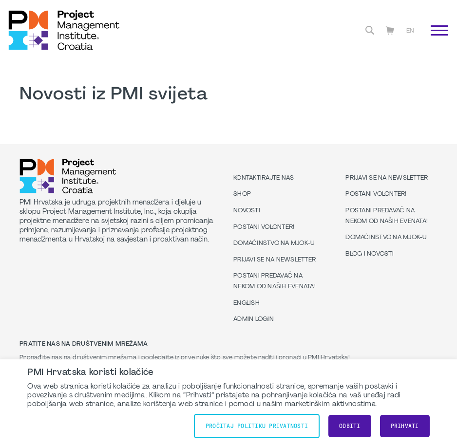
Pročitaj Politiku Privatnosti (257, 426)
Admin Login (253, 319)
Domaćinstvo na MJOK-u (273, 243)
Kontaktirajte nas (263, 178)
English (246, 303)
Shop (242, 194)
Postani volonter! (263, 227)
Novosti (246, 211)
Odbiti (350, 426)
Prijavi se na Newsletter (274, 260)
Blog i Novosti (369, 254)
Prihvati (405, 426)
